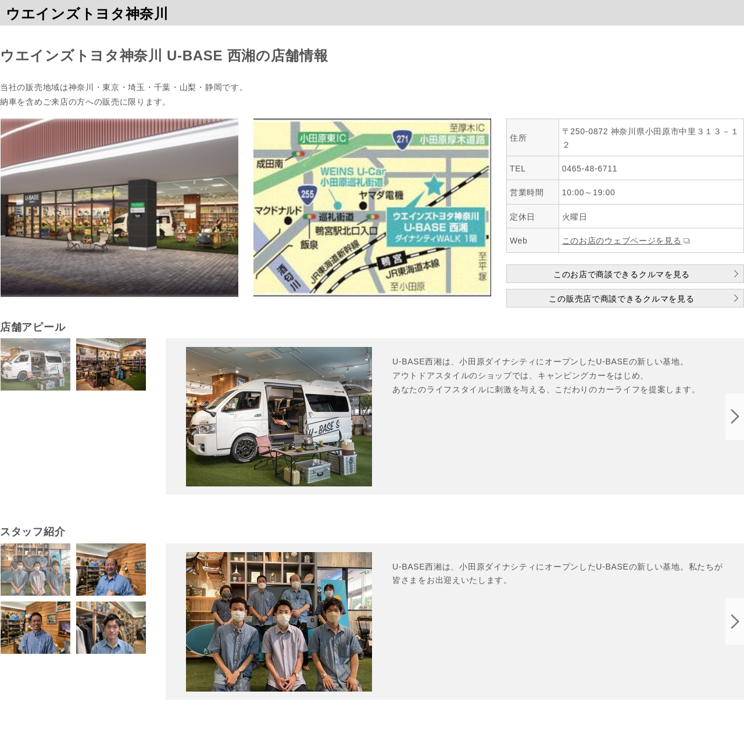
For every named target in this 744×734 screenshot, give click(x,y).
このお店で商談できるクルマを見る (621, 274)
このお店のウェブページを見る (622, 240)
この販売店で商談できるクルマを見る (621, 298)
